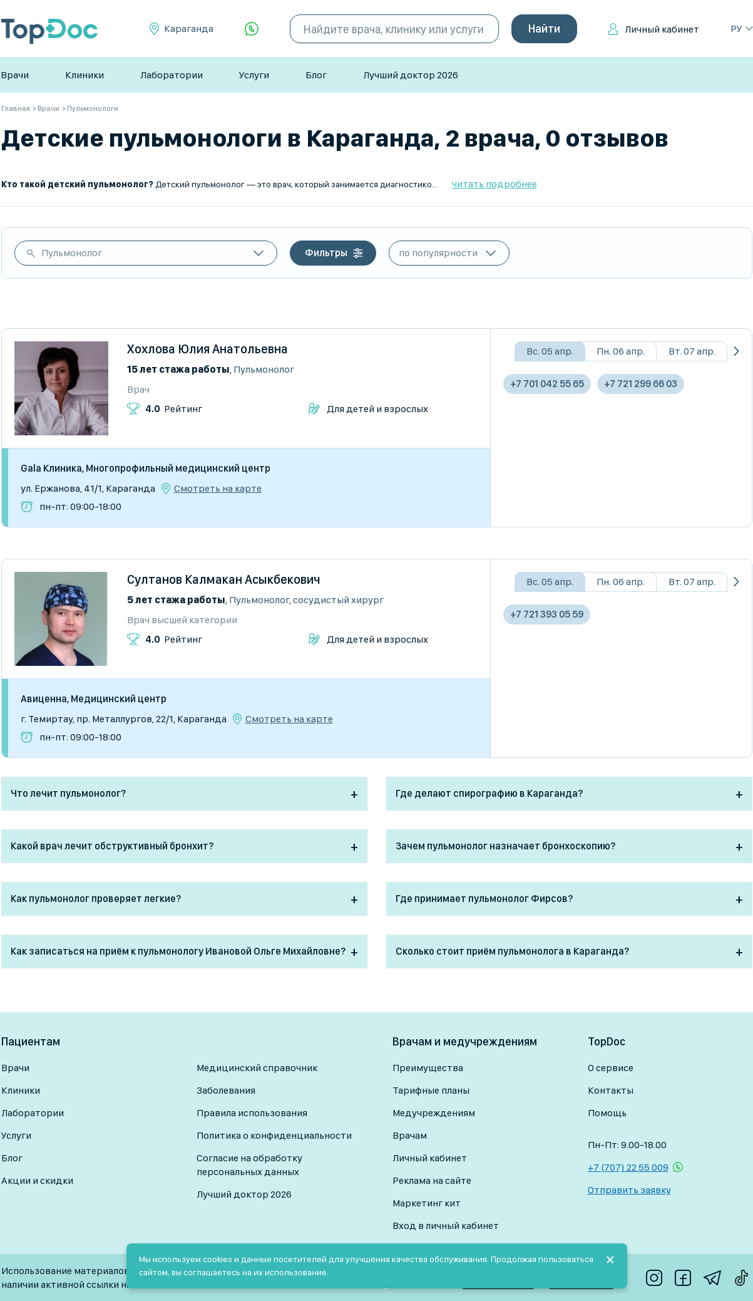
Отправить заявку (629, 1190)
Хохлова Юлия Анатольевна (207, 348)
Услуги (254, 75)
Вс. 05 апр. (549, 351)
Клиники (84, 75)
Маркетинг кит (426, 1203)
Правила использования (252, 1113)
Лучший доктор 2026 (410, 75)
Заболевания (226, 1090)
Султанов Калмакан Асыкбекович (223, 579)
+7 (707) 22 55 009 (628, 1167)
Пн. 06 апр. (621, 351)
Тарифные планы (430, 1090)
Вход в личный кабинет (445, 1225)
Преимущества (427, 1068)
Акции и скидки (37, 1180)
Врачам (409, 1135)
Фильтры (326, 253)
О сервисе (610, 1068)
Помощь (607, 1113)
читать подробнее (494, 184)
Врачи (15, 75)
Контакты (610, 1090)
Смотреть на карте (218, 488)
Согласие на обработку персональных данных (249, 1165)
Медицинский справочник (257, 1068)
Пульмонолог (71, 253)
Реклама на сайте (431, 1180)
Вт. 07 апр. (691, 351)
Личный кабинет (662, 29)
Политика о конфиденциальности (274, 1135)
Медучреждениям (433, 1113)
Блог (316, 75)
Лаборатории (171, 75)
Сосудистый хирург (338, 600)
